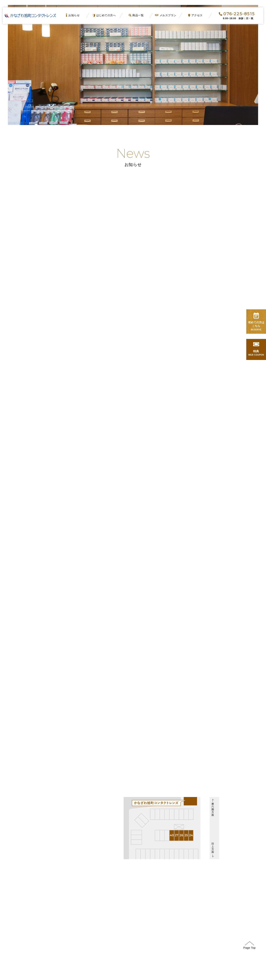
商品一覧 (136, 15)
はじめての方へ (104, 15)
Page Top (249, 947)
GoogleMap (25, 818)
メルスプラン (165, 15)
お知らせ (73, 15)
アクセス (195, 15)
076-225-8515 (237, 13)
